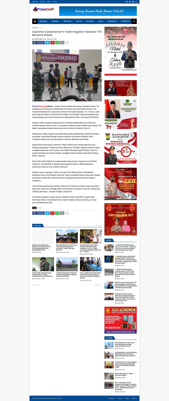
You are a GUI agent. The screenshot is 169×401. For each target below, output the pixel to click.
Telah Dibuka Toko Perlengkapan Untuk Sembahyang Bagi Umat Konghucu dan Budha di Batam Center (126, 364)
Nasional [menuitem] (43, 21)
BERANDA (35, 2)
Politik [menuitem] (79, 21)
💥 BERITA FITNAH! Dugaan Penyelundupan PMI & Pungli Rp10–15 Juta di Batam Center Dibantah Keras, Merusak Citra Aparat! (125, 273)
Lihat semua (98, 225)
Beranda (35, 28)
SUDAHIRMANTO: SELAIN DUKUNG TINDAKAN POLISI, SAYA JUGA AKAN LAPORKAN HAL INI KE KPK (126, 354)
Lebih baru (36, 285)
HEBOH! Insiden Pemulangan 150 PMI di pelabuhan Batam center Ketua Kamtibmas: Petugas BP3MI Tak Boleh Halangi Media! (126, 285)
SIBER (48, 2)
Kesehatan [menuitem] (111, 21)
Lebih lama (97, 285)
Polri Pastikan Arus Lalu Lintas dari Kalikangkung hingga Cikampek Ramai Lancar (124, 344)
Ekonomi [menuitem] (90, 21)
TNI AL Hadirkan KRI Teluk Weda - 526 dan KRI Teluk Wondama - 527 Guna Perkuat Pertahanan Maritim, (90, 275)
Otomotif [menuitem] (125, 21)
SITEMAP (54, 2)
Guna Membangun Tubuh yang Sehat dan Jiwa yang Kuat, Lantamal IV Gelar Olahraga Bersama (66, 247)
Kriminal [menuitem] (55, 21)
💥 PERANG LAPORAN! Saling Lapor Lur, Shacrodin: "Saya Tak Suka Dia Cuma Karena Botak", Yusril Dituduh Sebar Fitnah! (125, 247)
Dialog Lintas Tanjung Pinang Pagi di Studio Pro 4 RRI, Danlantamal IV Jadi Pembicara (42, 274)
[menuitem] (35, 21)
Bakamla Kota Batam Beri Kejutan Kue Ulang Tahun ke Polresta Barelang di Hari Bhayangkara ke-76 (41, 247)
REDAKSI (42, 2)
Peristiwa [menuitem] (67, 21)
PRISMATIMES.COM (43, 398)
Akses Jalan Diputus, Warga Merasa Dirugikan (124, 374)
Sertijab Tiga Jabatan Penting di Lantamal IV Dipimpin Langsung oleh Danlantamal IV (66, 274)
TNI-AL (41, 28)
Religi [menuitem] (100, 21)
